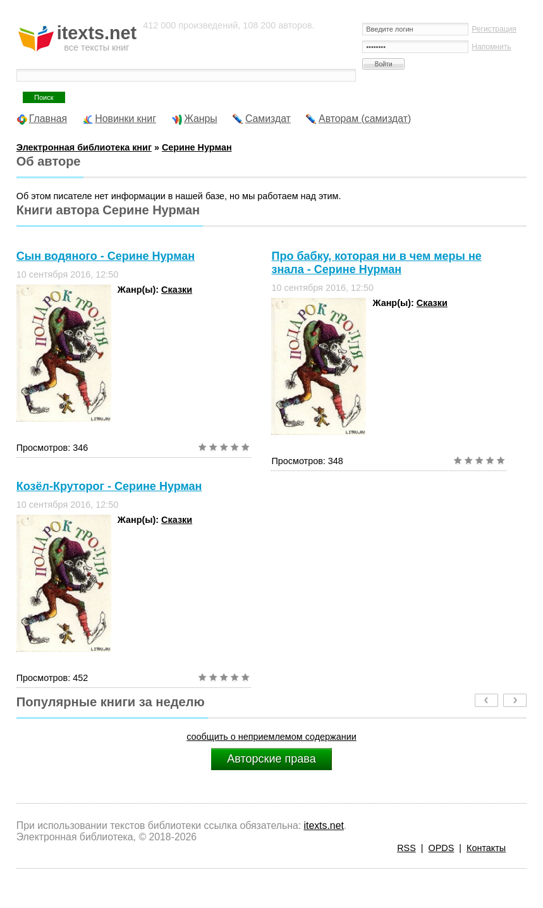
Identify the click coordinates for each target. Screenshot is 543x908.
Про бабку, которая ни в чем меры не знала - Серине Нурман (376, 263)
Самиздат (268, 118)
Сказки (176, 290)
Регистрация (494, 29)
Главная (48, 118)
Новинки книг (125, 118)
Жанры (200, 118)
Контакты (486, 848)
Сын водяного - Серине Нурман (105, 256)
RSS (406, 848)
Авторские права (271, 758)
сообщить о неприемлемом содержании (271, 737)
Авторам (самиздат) (365, 118)
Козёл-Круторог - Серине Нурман (109, 486)
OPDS (442, 848)
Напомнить (491, 46)
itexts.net (323, 825)
